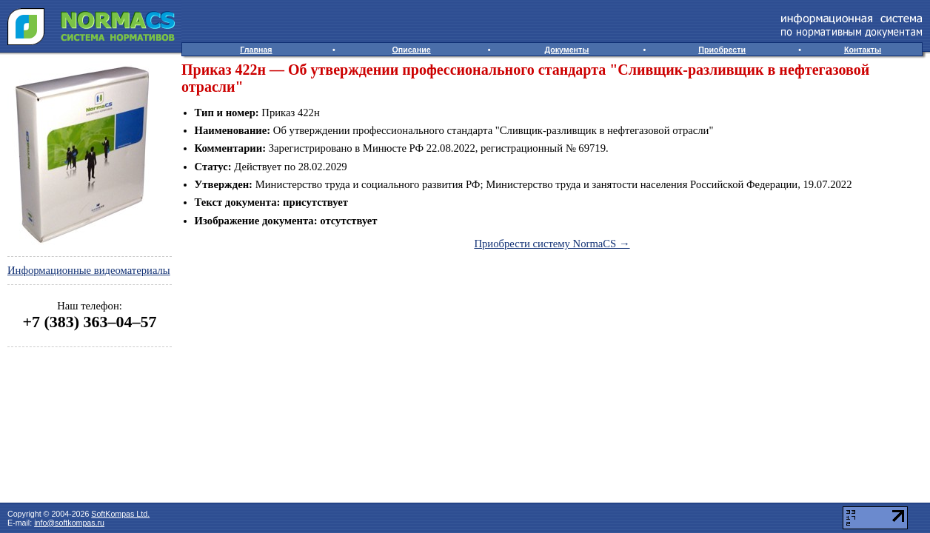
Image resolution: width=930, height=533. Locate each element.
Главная (256, 49)
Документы (566, 49)
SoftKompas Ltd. (120, 513)
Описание (411, 49)
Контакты (862, 49)
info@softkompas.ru (69, 522)
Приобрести (722, 49)
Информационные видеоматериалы (88, 270)
